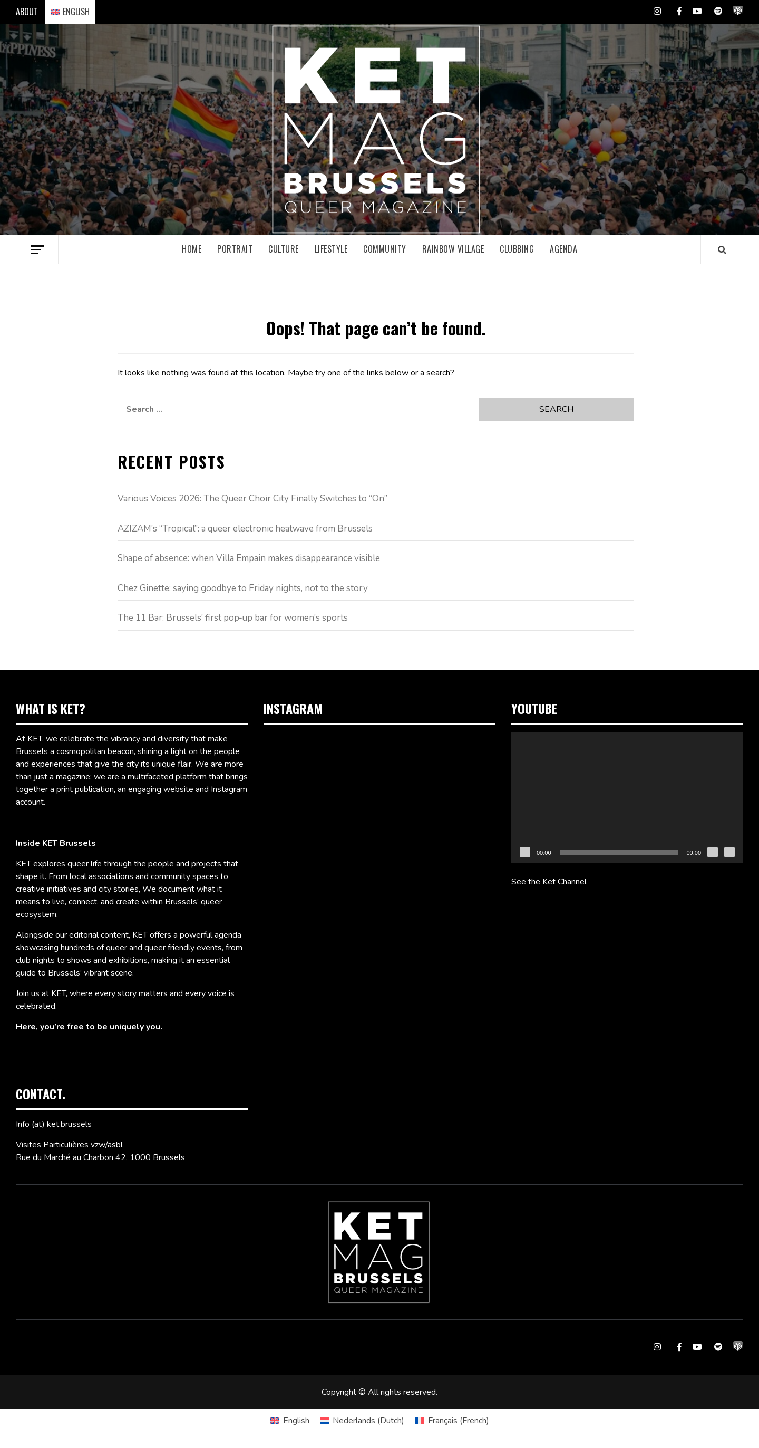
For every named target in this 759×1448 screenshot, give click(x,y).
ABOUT (27, 11)
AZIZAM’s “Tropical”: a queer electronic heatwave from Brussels (245, 529)
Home (191, 249)
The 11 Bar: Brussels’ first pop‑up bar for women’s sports (233, 618)
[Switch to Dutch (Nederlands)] (362, 1420)
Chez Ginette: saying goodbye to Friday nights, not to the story (243, 588)
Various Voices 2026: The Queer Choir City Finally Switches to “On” (252, 499)
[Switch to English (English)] (289, 1420)
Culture (283, 249)
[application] (627, 797)
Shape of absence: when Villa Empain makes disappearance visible (249, 558)
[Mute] (712, 852)
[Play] (525, 852)
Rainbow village (453, 249)
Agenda (563, 249)
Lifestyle (331, 249)
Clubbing (517, 249)
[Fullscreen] (729, 852)
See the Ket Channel (549, 881)
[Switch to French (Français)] (452, 1420)
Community (384, 249)
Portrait (234, 249)
